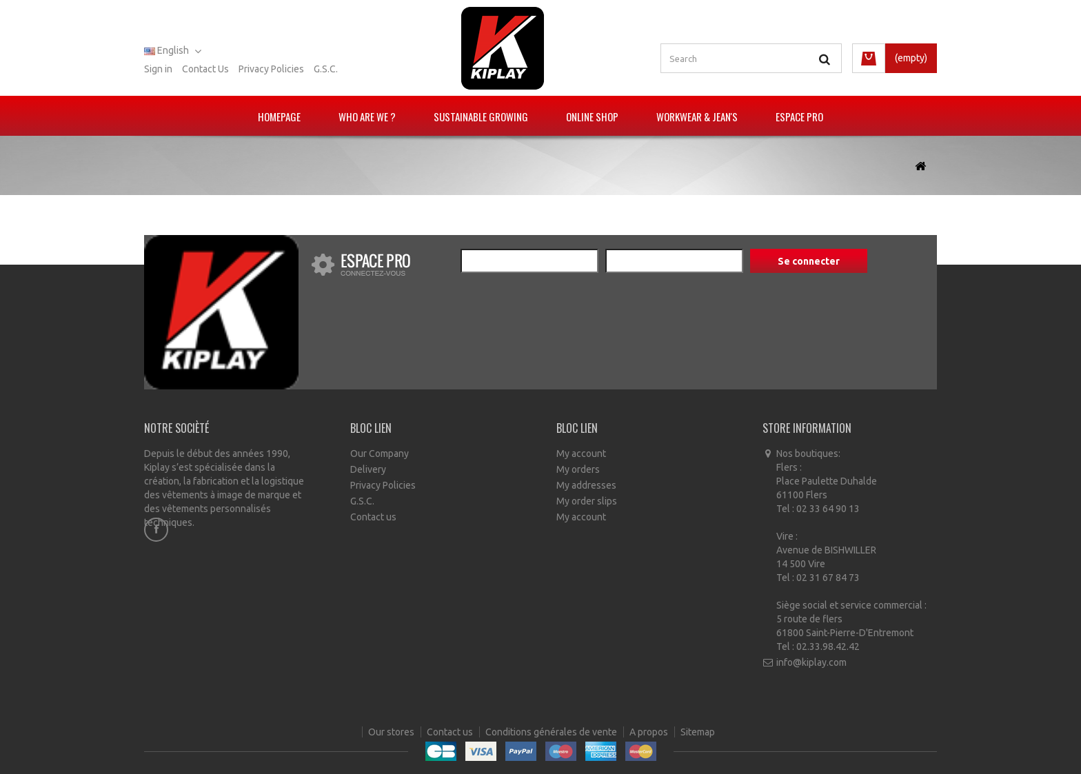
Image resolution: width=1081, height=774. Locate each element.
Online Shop (592, 116)
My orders (578, 469)
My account (581, 453)
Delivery (368, 469)
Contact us (205, 68)
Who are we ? (367, 116)
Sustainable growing (481, 116)
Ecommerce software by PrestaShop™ (584, 760)
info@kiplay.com (811, 662)
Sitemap (697, 739)
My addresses (586, 485)
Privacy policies (271, 68)
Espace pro (799, 116)
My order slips (586, 501)
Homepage (279, 116)
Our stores (392, 739)
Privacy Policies (383, 485)
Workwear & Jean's (697, 116)
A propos (649, 739)
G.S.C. (326, 68)
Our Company (379, 453)
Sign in (158, 68)
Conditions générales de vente (552, 739)
